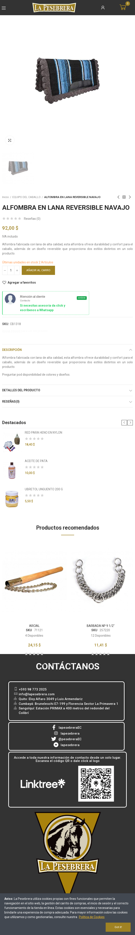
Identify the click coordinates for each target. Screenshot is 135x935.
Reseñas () (32, 218)
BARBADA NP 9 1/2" (101, 626)
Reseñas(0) (11, 401)
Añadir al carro (38, 270)
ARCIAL (34, 626)
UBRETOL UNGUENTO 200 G (44, 489)
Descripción (12, 350)
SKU (29, 630)
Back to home (124, 197)
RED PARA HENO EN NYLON (43, 432)
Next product (129, 197)
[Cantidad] (11, 270)
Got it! (118, 927)
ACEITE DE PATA (36, 461)
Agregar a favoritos (22, 282)
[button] (124, 422)
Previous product (118, 197)
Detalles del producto (21, 390)
